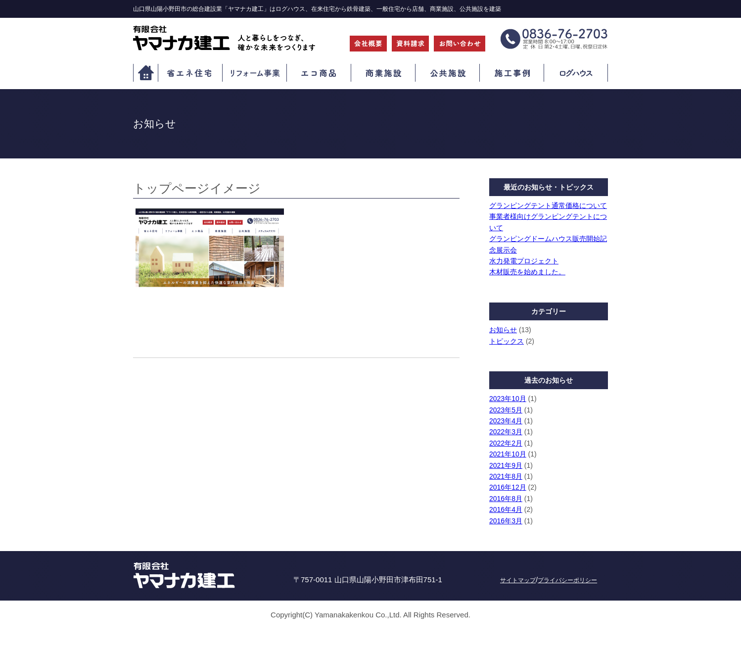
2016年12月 (507, 487)
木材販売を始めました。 (527, 272)
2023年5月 (505, 410)
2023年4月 (505, 421)
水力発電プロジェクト (523, 261)
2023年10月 (507, 399)
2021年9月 (505, 465)
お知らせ (503, 330)
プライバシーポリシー (567, 580)
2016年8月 (505, 499)
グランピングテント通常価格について (548, 205)
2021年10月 (507, 454)
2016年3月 (505, 521)
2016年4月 (505, 509)
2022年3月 (505, 432)
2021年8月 (505, 476)
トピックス (506, 341)
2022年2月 (505, 443)
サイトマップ (518, 580)
